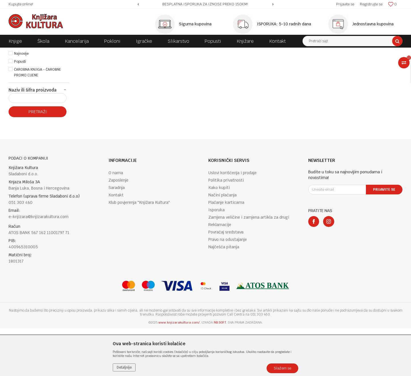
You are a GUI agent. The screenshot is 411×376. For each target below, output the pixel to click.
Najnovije (21, 101)
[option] (205, 4)
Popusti (20, 109)
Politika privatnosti (226, 227)
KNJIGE (64, 52)
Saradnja (116, 235)
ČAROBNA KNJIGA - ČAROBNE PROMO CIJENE (37, 120)
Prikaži (342, 62)
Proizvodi (46, 52)
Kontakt (116, 242)
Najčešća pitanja (223, 294)
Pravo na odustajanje (227, 287)
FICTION (114, 52)
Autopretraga (263, 62)
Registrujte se (371, 4)
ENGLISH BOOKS (89, 52)
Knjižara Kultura (21, 52)
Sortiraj (288, 62)
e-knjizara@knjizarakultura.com (38, 264)
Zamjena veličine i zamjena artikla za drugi (248, 264)
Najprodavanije (26, 93)
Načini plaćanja (222, 242)
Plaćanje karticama (226, 250)
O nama (115, 220)
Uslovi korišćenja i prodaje (232, 220)
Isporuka (216, 257)
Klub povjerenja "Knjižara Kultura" (139, 250)
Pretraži (38, 159)
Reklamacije (219, 272)
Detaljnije (124, 367)
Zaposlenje (118, 227)
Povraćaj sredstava (225, 279)
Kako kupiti (219, 235)
